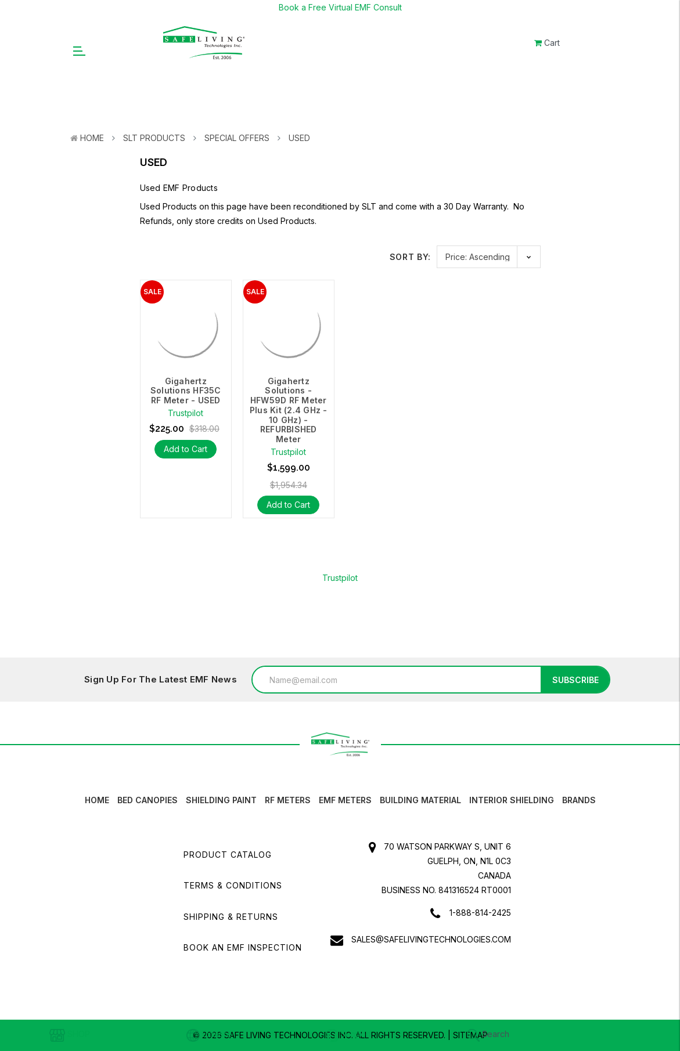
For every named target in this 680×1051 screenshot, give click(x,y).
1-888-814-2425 (480, 913)
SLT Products (154, 138)
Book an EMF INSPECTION (243, 947)
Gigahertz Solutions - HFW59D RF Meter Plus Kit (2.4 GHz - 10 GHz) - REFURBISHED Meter (289, 411)
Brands (579, 800)
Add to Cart (185, 449)
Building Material (420, 800)
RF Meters (288, 800)
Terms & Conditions (233, 885)
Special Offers (236, 138)
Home (92, 138)
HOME (97, 800)
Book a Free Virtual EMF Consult (340, 7)
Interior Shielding (511, 800)
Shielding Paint (221, 800)
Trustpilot (340, 578)
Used (299, 138)
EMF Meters (345, 800)
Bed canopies (147, 800)
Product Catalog (228, 854)
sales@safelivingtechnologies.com (431, 939)
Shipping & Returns (231, 917)
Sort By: (410, 257)
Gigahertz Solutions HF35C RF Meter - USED (185, 391)
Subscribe (575, 680)
